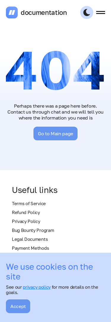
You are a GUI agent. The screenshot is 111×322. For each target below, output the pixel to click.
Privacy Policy (26, 221)
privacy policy (37, 287)
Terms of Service (29, 203)
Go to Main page (55, 133)
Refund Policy (26, 212)
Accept (18, 306)
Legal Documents (30, 239)
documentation (44, 12)
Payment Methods (30, 248)
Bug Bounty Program (33, 230)
